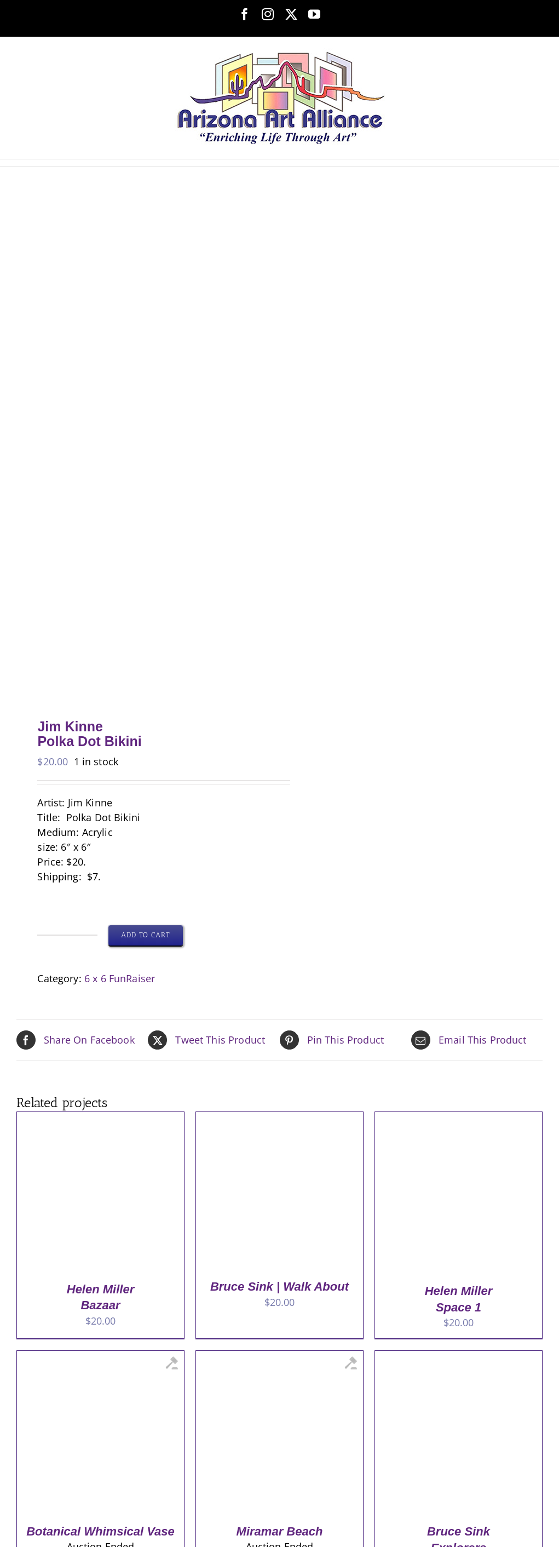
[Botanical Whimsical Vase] (99, 1358)
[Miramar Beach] (278, 1358)
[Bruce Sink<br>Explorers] (457, 1358)
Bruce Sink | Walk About (279, 1286)
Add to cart (145, 935)
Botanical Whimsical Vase (100, 1531)
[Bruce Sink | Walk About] (278, 1119)
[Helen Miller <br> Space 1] (457, 1119)
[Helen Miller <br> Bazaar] (99, 1119)
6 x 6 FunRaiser (119, 978)
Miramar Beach (280, 1531)
